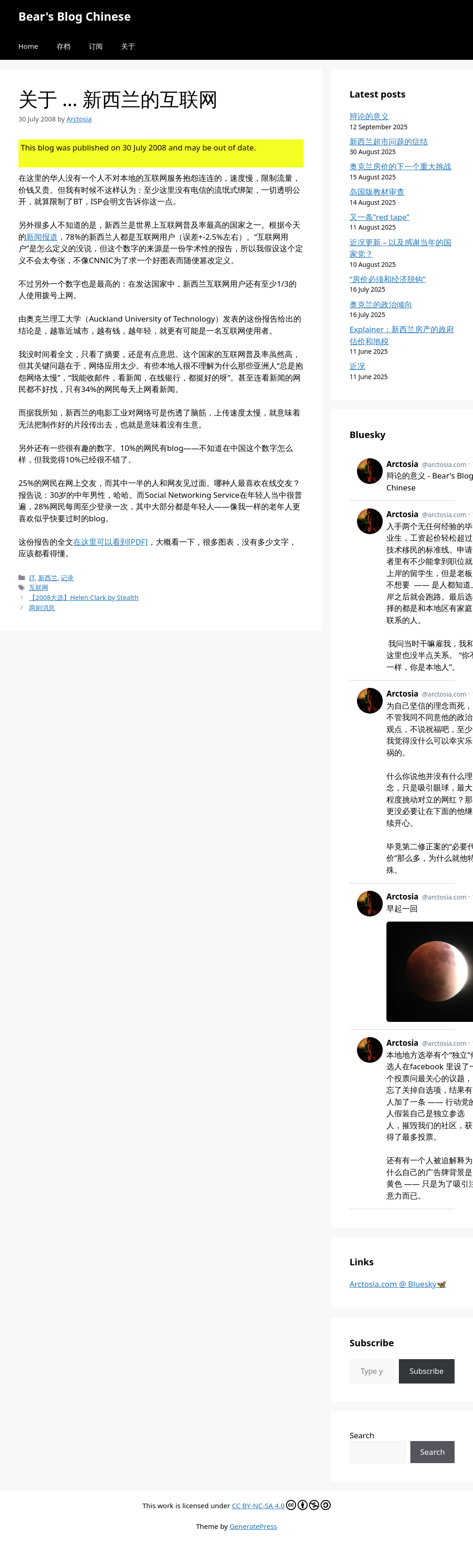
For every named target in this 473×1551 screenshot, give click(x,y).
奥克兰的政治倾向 (381, 304)
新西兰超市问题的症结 (389, 141)
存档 (63, 46)
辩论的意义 (369, 116)
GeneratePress (253, 1526)
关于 (128, 46)
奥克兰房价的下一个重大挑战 (400, 166)
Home (28, 46)
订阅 (96, 46)
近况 (357, 366)
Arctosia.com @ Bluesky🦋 (398, 1284)
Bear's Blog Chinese (74, 16)
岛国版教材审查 (377, 191)
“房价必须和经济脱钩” (388, 279)
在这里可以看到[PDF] (110, 541)
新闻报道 (42, 236)
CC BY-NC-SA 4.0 (281, 1505)
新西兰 (48, 577)
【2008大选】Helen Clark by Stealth (84, 597)
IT (32, 577)
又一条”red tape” (379, 217)
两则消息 (42, 607)
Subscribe (427, 1371)
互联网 (38, 587)
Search (362, 1435)
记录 (67, 577)
